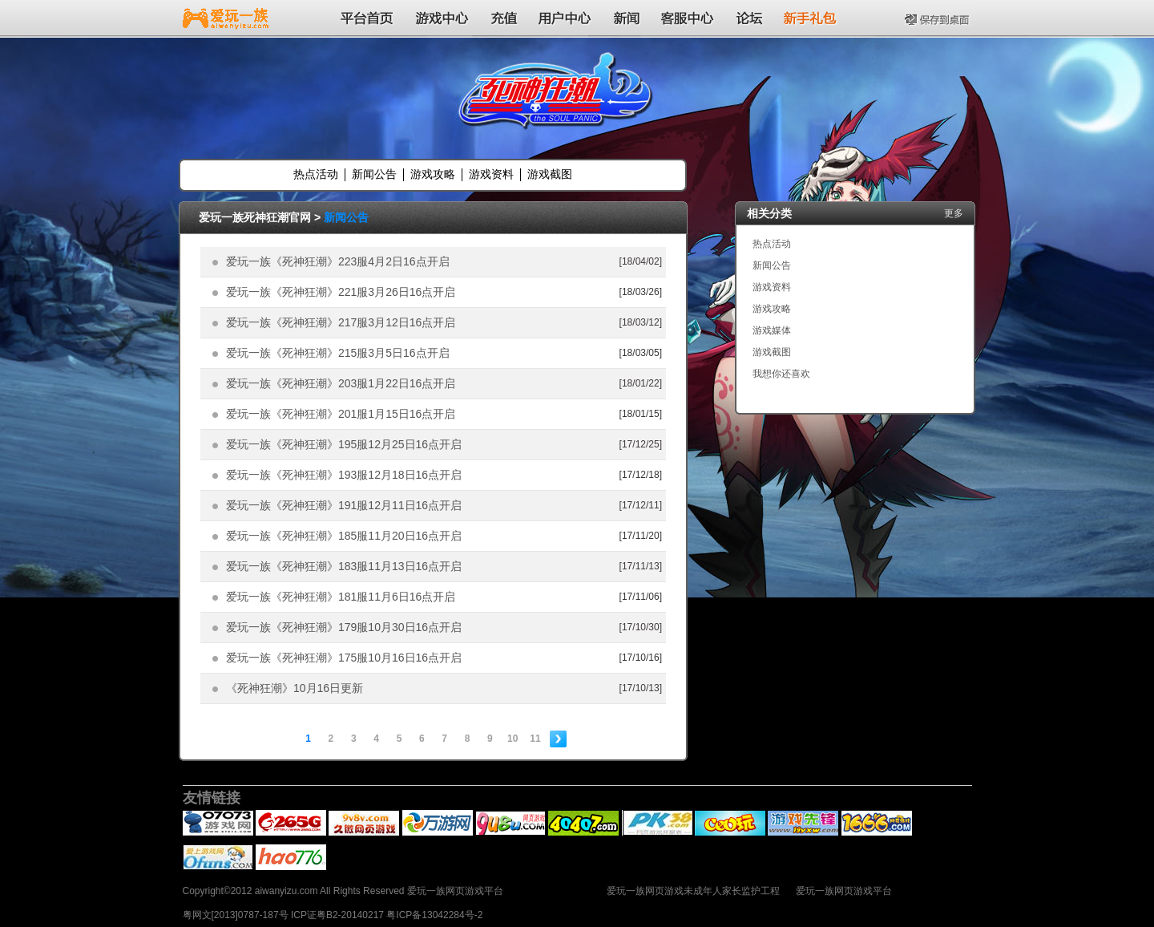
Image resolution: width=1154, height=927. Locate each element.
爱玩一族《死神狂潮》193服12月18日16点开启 (344, 474)
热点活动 (315, 174)
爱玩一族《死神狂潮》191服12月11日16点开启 (344, 505)
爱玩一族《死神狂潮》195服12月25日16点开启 (344, 444)
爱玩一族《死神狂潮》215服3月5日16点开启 (338, 352)
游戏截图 (549, 174)
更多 (953, 213)
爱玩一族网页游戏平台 (844, 891)
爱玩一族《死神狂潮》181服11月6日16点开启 (340, 596)
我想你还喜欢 (781, 373)
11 (535, 738)
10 (512, 738)
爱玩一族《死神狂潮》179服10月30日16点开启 (344, 627)
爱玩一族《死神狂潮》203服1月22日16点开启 (340, 383)
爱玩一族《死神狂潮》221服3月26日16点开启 (340, 291)
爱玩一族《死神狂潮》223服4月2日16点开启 (338, 261)
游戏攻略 (432, 174)
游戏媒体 (772, 330)
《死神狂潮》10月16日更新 (294, 688)
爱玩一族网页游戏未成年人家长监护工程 (693, 891)
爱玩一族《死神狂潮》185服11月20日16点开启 (344, 535)
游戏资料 (491, 174)
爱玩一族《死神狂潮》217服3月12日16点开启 (340, 322)
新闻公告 (374, 174)
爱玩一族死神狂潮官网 (255, 217)
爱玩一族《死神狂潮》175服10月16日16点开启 (344, 657)
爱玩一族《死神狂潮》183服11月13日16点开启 (344, 566)
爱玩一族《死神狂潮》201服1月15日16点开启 (340, 413)
